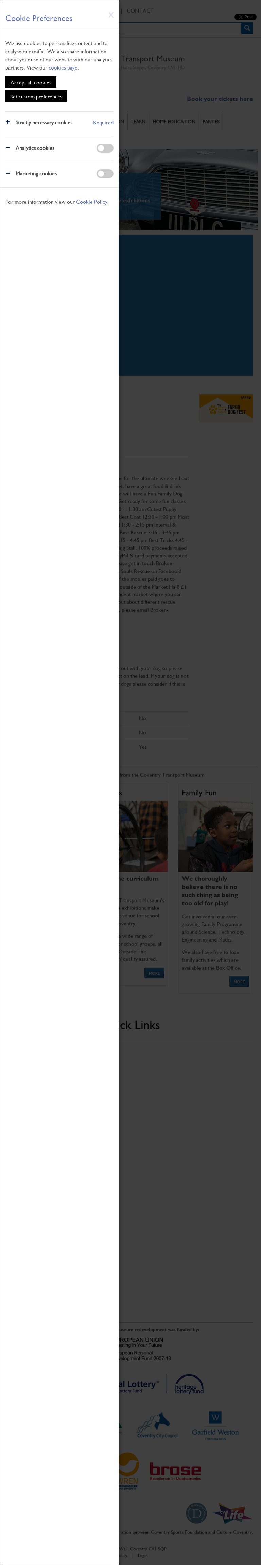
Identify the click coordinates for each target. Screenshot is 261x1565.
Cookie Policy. (92, 201)
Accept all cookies (31, 82)
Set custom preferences (36, 96)
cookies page (63, 67)
